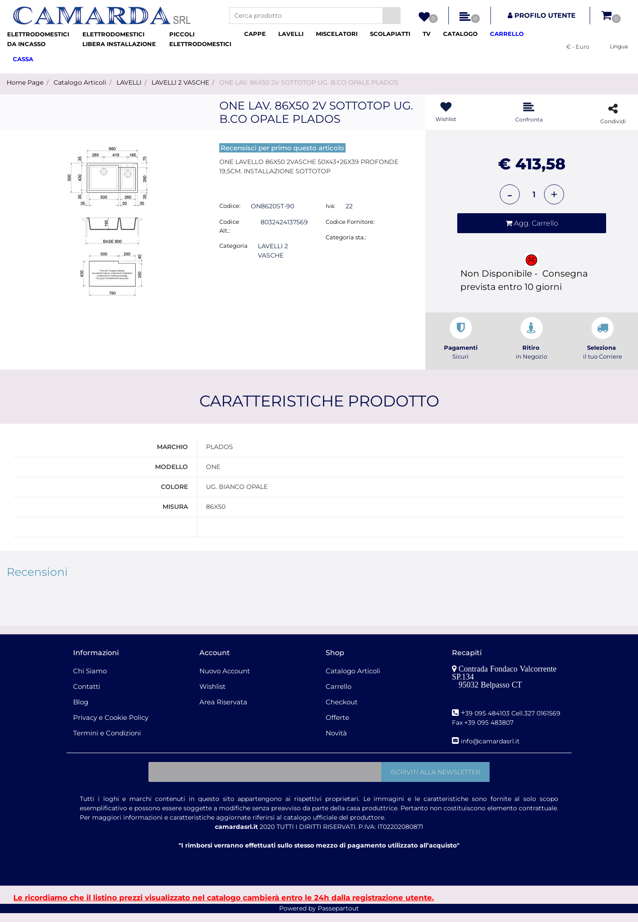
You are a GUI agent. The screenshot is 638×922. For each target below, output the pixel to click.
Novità (336, 741)
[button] (391, 15)
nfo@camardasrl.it (491, 750)
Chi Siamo (90, 679)
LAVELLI (129, 82)
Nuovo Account (224, 679)
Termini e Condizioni (107, 741)
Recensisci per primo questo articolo (282, 148)
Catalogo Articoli (80, 82)
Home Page (25, 82)
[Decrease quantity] (510, 194)
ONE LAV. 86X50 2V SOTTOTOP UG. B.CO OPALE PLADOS (308, 82)
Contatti (86, 695)
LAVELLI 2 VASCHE (180, 82)
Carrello (338, 695)
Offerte (337, 726)
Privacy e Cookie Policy (110, 726)
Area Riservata (223, 710)
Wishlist (212, 695)
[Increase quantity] (554, 194)
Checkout (342, 710)
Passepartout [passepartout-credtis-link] (338, 917)
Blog (80, 710)
